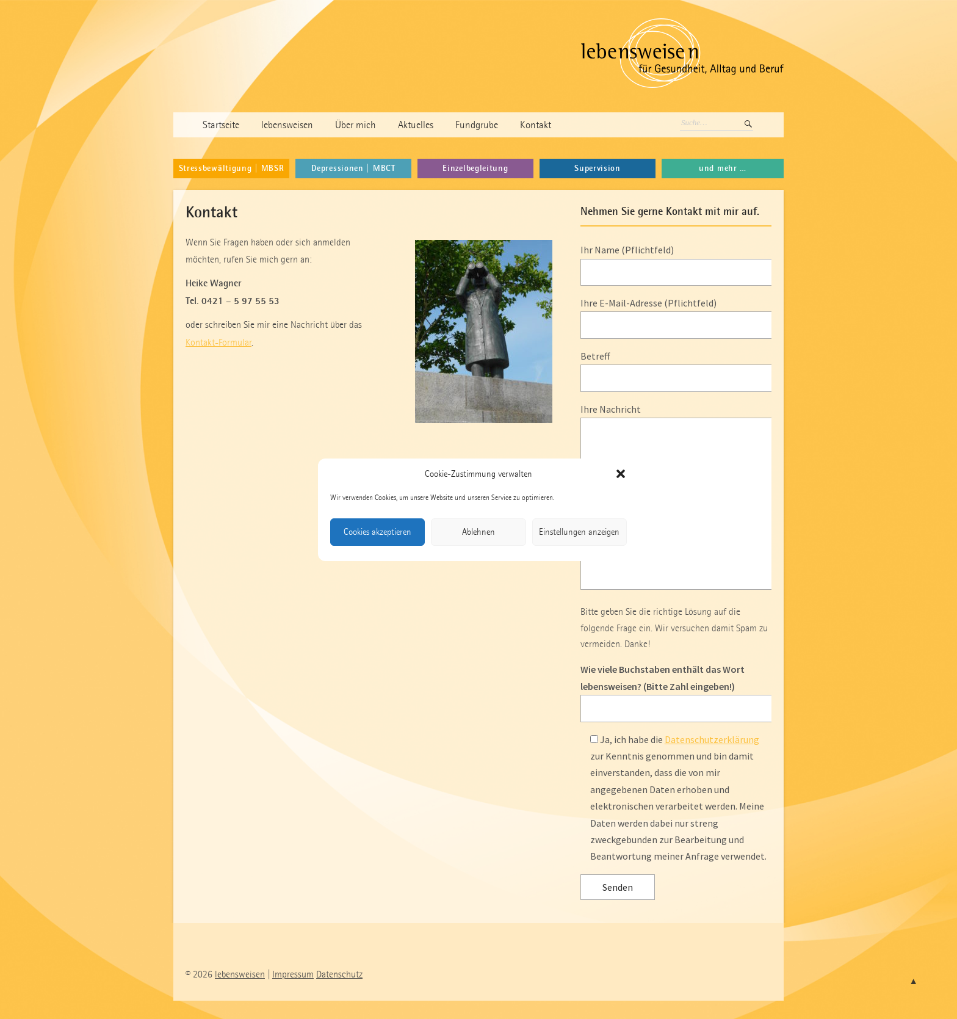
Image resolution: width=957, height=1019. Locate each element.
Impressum (293, 974)
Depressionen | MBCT (353, 168)
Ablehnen (478, 531)
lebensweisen (287, 125)
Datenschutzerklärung (712, 739)
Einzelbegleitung (475, 168)
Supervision (597, 168)
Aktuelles (415, 125)
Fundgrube (476, 125)
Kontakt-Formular (218, 342)
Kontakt (535, 125)
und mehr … (722, 168)
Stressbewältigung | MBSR (231, 168)
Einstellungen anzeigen (579, 531)
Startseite (221, 125)
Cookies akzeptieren (377, 531)
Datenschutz (339, 974)
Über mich (355, 125)
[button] (621, 474)
